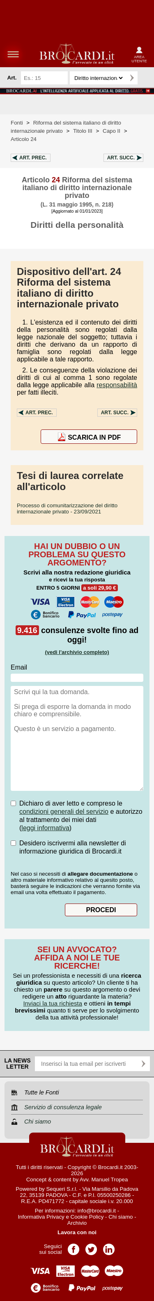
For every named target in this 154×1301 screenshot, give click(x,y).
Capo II (111, 131)
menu (13, 54)
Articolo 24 (24, 139)
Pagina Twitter (91, 1247)
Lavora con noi (77, 1232)
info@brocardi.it (97, 1211)
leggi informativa (45, 827)
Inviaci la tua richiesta (52, 1003)
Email (19, 667)
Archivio (77, 1223)
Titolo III (82, 131)
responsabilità (117, 384)
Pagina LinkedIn (109, 1247)
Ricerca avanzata (145, 77)
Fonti (17, 123)
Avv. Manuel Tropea (104, 1179)
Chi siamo (120, 1217)
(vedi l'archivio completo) (77, 652)
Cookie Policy (87, 1217)
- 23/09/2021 (67, 508)
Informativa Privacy (41, 1217)
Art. (33, 158)
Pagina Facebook (73, 1247)
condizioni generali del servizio (63, 811)
